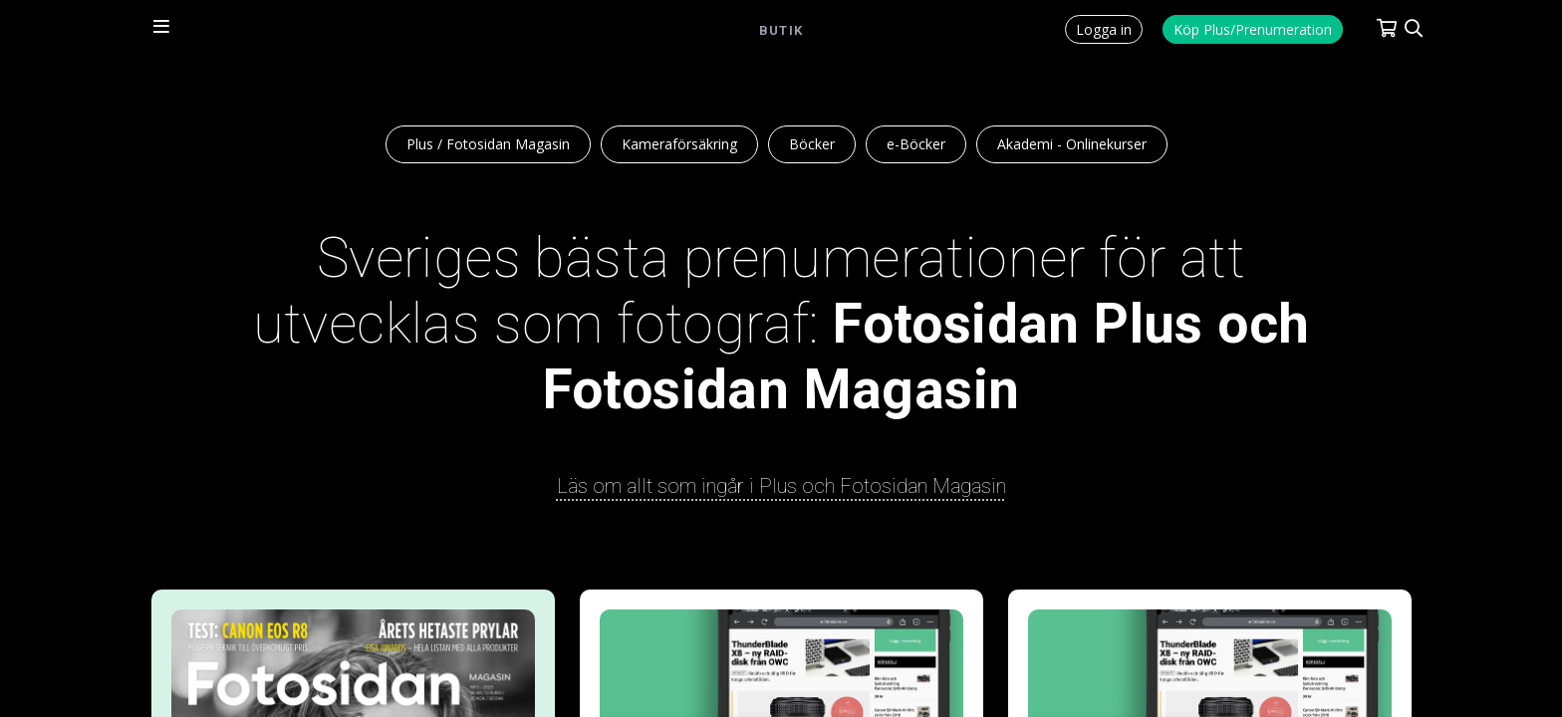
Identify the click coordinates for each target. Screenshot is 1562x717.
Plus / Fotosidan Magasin (488, 143)
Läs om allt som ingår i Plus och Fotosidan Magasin (781, 486)
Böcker (812, 143)
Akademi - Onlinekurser (1072, 143)
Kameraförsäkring (679, 143)
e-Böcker (916, 143)
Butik (780, 30)
